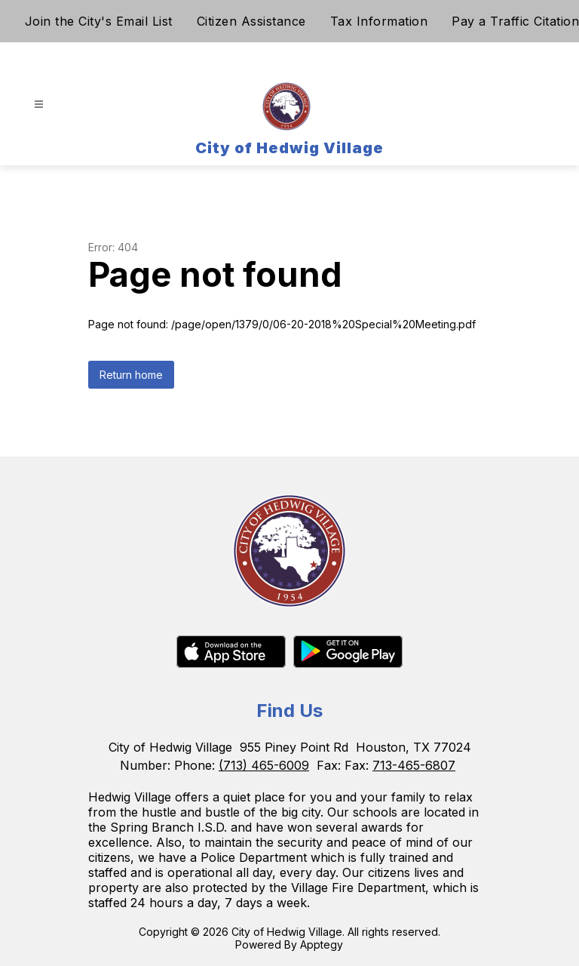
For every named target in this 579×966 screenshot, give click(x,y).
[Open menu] (38, 104)
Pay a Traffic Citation (515, 21)
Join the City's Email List (99, 21)
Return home (131, 374)
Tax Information (379, 21)
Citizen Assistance (251, 21)
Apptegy (321, 944)
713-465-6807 (413, 765)
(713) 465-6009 (264, 765)
